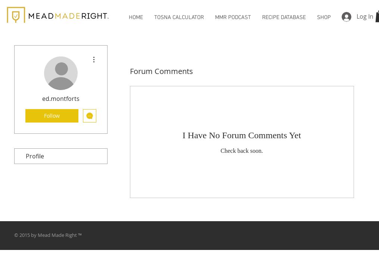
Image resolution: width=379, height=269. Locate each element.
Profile (35, 156)
